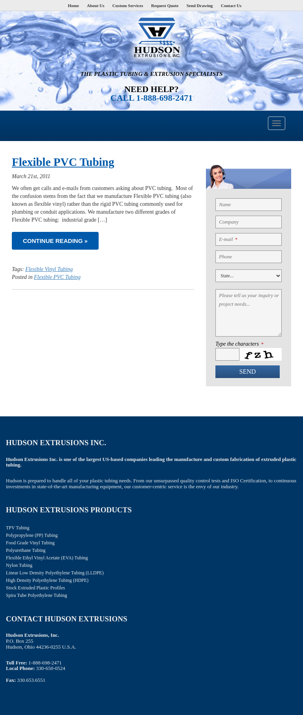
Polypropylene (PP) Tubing (32, 535)
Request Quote (164, 5)
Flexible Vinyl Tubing (49, 269)
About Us (95, 5)
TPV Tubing (17, 528)
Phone (225, 257)
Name (225, 204)
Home (73, 5)
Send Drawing (200, 5)
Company (229, 222)
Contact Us (231, 5)
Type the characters (239, 344)
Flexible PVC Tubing (63, 162)
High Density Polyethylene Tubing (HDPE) (47, 580)
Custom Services (127, 5)
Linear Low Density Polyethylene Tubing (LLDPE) (55, 573)
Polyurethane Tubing (25, 550)
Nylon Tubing (19, 565)
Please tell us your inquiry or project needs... (249, 299)
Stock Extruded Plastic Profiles (35, 588)
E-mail (228, 239)
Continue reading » (55, 240)
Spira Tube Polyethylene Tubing (36, 595)
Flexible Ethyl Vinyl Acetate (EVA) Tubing (47, 558)
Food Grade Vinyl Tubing (30, 543)
